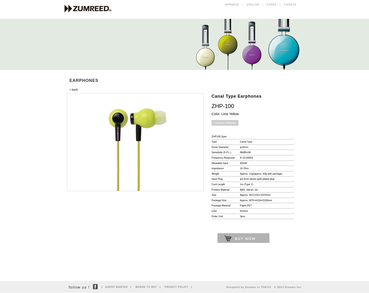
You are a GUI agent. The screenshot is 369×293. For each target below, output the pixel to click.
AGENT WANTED (116, 287)
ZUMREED (90, 9)
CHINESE (290, 4)
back (75, 89)
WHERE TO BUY (146, 287)
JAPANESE (232, 4)
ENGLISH (253, 4)
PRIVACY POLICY (177, 287)
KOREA (272, 4)
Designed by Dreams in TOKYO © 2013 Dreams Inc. (264, 287)
